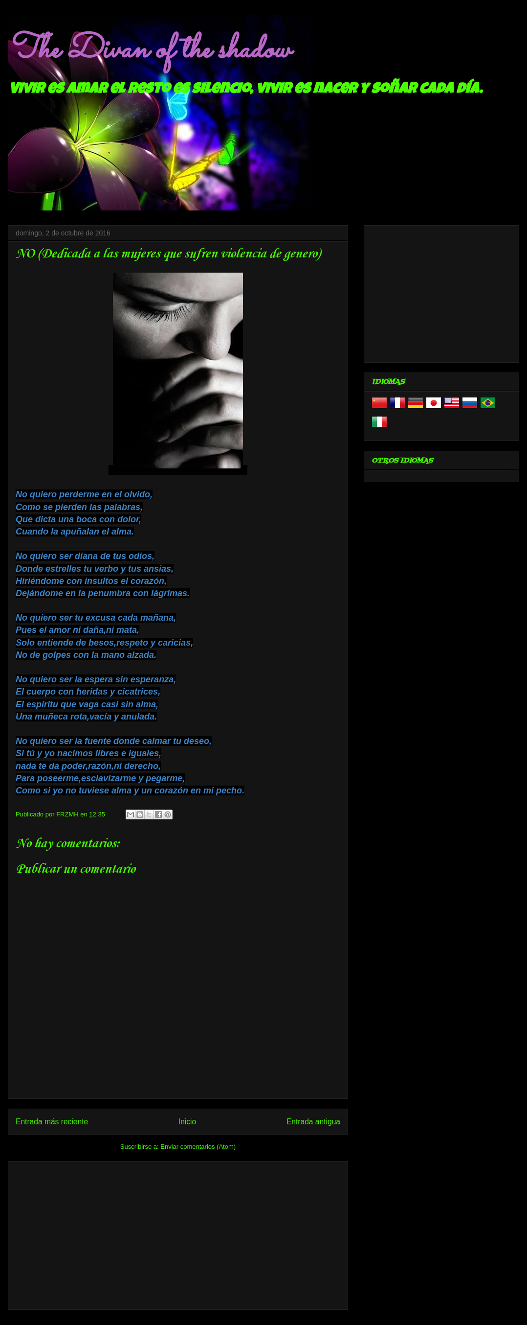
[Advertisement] (178, 1233)
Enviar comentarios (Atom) (198, 1146)
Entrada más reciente (52, 1121)
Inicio (187, 1121)
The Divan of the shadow (149, 50)
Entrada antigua (313, 1121)
